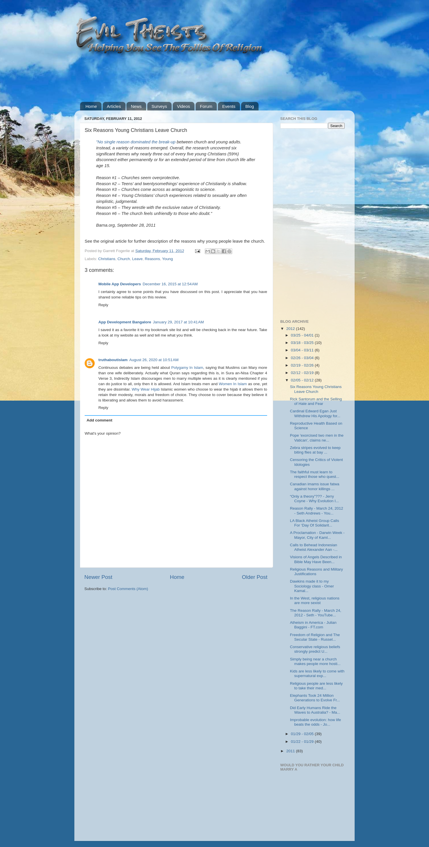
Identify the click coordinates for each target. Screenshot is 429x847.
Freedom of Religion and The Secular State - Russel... (315, 637)
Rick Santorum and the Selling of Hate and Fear (316, 401)
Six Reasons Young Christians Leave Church (316, 389)
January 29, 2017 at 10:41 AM (178, 322)
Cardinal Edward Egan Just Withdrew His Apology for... (315, 413)
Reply (103, 305)
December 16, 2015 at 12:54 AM (170, 284)
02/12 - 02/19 (303, 373)
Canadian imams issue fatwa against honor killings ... (314, 486)
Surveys (159, 106)
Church (124, 259)
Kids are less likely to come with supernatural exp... (317, 673)
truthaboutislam (113, 360)
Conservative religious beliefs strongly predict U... (315, 649)
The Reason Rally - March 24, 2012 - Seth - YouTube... (315, 612)
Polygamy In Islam (187, 367)
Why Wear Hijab (146, 389)
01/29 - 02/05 (303, 734)
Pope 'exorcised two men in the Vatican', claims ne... (316, 437)
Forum (206, 106)
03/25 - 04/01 (303, 335)
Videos (183, 106)
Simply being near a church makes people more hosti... (315, 661)
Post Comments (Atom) (128, 589)
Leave (137, 259)
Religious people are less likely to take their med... (316, 685)
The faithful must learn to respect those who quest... (314, 474)
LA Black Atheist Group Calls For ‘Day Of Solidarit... (314, 523)
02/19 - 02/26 (303, 365)
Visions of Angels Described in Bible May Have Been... (316, 559)
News (136, 106)
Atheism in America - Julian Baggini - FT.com (313, 624)
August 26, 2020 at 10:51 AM (153, 360)
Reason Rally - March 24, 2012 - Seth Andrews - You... (316, 510)
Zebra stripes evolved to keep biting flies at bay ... (315, 450)
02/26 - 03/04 (303, 358)
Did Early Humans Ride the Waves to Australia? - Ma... (315, 710)
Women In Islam (233, 384)
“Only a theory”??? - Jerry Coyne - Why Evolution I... (314, 498)
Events (228, 106)
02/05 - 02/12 (303, 380)
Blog (249, 106)
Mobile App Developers (119, 284)
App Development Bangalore (124, 322)
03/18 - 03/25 (303, 343)
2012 (291, 328)
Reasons (152, 259)
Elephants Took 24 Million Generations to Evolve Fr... (315, 697)
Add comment (99, 420)
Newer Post (98, 577)
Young (167, 259)
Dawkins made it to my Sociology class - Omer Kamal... (312, 586)
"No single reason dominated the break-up (136, 142)
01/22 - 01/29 (303, 741)
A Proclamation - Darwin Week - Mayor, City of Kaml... (317, 535)
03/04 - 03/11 (303, 350)
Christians (106, 259)
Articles (114, 106)
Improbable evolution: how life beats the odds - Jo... (315, 722)
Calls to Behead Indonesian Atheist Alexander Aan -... (314, 547)
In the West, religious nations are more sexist (314, 600)
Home (91, 106)
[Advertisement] (184, 79)
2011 (291, 751)
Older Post (254, 577)
